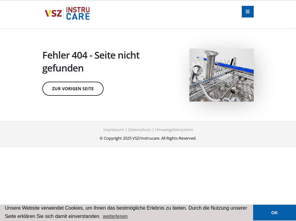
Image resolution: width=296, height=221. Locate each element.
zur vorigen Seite (73, 88)
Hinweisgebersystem (174, 129)
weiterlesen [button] (115, 216)
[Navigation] (248, 12)
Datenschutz (139, 129)
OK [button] (274, 212)
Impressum (113, 129)
